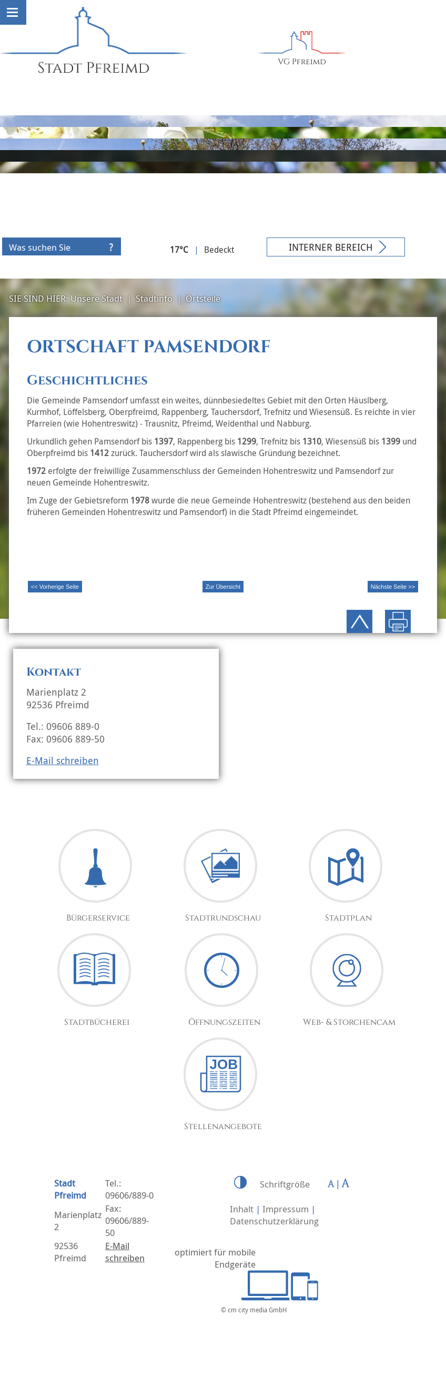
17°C (179, 249)
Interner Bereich (331, 247)
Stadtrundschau (223, 918)
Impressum (285, 1209)
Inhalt (242, 1209)
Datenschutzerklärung (274, 1221)
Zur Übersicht (223, 586)
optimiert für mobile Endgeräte (215, 1258)
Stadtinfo (154, 298)
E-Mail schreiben (62, 760)
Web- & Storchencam (349, 1022)
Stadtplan (348, 918)
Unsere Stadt (96, 298)
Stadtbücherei (96, 1022)
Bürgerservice (98, 918)
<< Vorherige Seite (55, 586)
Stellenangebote (223, 1126)
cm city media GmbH (257, 1309)
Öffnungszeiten (224, 1022)
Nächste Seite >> (393, 586)
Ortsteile (203, 298)
